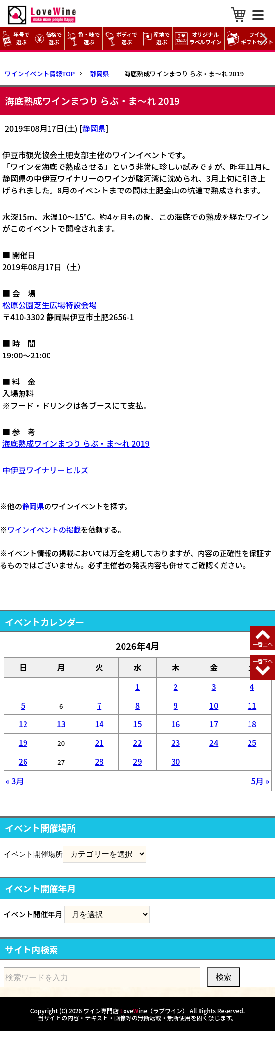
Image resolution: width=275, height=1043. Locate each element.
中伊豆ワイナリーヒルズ (45, 470)
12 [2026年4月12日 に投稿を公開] (23, 724)
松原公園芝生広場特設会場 (49, 305)
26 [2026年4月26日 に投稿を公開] (23, 761)
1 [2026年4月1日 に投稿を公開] (137, 686)
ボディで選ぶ (121, 38)
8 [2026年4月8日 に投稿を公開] (137, 705)
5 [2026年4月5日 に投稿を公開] (23, 705)
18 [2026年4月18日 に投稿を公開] (252, 724)
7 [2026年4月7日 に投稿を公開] (99, 705)
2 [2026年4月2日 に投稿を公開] (176, 686)
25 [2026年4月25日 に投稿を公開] (252, 742)
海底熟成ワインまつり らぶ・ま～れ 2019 (76, 443)
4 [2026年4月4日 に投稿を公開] (252, 686)
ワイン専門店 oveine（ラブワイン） (135, 1010)
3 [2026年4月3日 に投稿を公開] (214, 686)
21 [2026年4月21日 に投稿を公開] (99, 742)
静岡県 (94, 128)
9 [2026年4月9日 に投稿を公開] (176, 705)
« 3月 (15, 781)
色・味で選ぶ (83, 38)
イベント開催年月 (33, 914)
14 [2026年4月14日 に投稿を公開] (99, 724)
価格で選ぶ (48, 38)
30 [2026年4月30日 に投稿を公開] (175, 761)
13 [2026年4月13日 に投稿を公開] (61, 724)
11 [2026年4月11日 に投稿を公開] (252, 705)
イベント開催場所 (33, 854)
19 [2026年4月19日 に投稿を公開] (23, 742)
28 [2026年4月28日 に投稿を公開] (99, 761)
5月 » (260, 781)
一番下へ (263, 661)
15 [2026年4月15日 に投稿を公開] (137, 724)
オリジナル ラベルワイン (199, 38)
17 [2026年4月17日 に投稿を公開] (213, 724)
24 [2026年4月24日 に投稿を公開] (213, 742)
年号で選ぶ (15, 38)
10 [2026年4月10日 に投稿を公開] (213, 705)
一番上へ (263, 644)
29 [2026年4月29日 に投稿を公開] (137, 761)
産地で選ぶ (156, 38)
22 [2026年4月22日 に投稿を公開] (137, 742)
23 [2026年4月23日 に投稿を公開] (175, 742)
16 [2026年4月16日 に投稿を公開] (175, 724)
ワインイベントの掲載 (44, 529)
